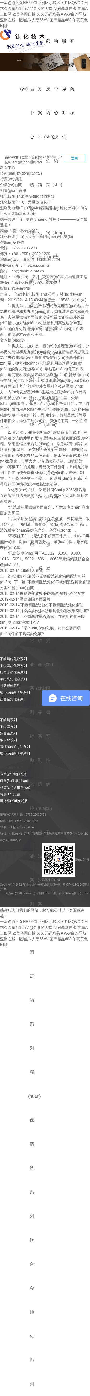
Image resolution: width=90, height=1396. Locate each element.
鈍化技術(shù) (48, 88)
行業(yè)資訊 (56, 352)
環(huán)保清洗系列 (15, 692)
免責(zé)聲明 (13, 893)
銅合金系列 (40, 544)
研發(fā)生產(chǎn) (14, 781)
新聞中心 (56, 76)
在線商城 (72, 76)
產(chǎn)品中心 (32, 88)
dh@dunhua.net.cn (28, 271)
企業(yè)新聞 (56, 472)
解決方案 (40, 76)
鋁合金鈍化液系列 (13, 672)
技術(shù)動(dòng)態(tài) (23, 162)
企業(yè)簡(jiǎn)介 (13, 774)
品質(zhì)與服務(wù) (48, 520)
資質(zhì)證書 (48, 664)
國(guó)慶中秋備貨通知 (20, 231)
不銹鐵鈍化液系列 (13, 666)
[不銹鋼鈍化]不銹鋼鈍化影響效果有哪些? (54, 611)
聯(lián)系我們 (64, 88)
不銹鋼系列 (40, 184)
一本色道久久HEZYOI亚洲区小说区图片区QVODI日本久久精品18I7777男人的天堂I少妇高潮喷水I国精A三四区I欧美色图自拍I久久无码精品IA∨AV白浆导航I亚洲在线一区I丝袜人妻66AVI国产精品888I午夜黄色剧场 (44, 14)
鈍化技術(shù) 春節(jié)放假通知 (27, 196)
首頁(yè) (24, 64)
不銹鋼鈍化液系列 (13, 659)
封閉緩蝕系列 (10, 686)
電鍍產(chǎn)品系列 (42, 688)
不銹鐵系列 (40, 304)
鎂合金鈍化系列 (32, 1311)
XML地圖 (51, 893)
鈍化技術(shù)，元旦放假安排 (25, 202)
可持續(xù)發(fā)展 (48, 808)
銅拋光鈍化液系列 (13, 679)
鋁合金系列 (40, 424)
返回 (74, 158)
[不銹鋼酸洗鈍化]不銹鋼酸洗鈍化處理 (58, 582)
